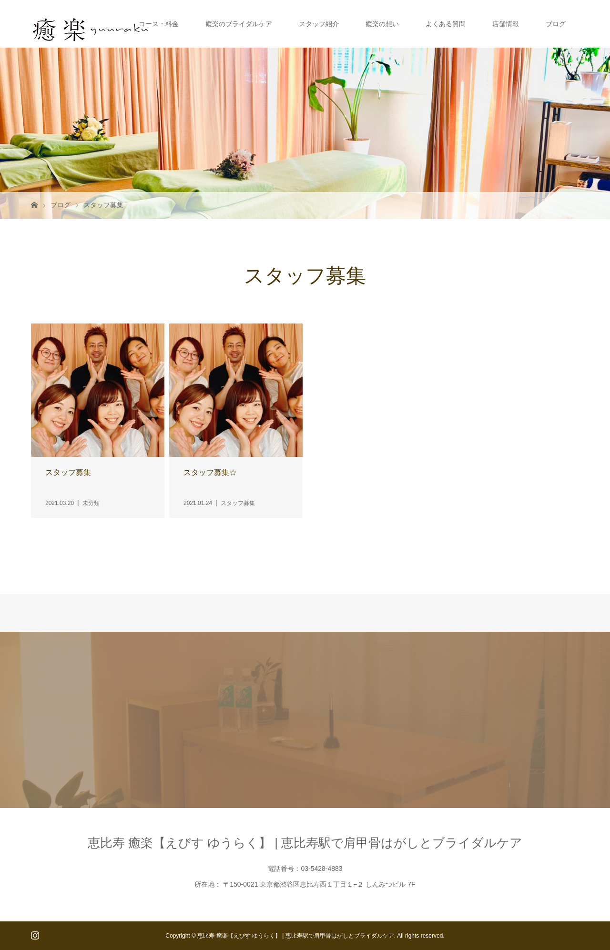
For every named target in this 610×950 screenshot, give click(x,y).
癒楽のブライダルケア (238, 24)
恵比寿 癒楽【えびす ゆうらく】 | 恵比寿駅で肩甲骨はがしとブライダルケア (305, 843)
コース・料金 (159, 24)
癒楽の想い (382, 24)
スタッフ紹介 (319, 24)
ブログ (556, 24)
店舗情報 (505, 24)
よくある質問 (446, 24)
